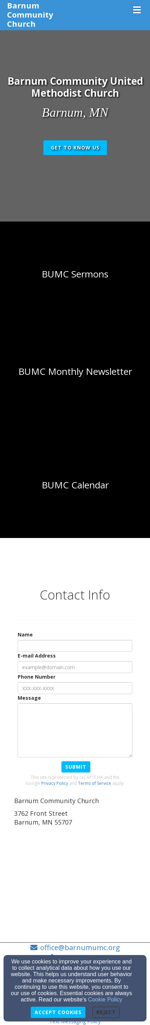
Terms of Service (94, 783)
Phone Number (36, 676)
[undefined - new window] (75, 485)
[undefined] (75, 274)
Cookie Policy (105, 999)
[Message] (75, 730)
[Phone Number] (75, 688)
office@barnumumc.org (80, 947)
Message (29, 697)
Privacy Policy (54, 783)
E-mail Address (37, 655)
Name (25, 634)
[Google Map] (75, 881)
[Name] (75, 646)
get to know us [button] (75, 147)
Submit (75, 766)
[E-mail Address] (75, 667)
